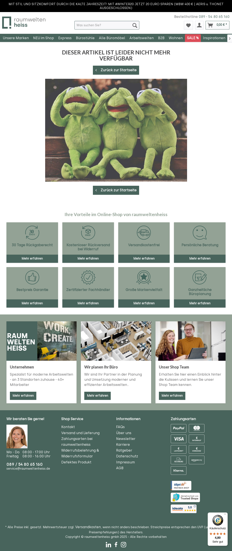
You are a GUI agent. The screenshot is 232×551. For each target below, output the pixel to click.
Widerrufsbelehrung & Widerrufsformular (80, 453)
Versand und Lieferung (80, 433)
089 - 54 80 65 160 (214, 17)
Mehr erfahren (23, 396)
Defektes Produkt (76, 462)
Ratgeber (124, 450)
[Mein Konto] (199, 25)
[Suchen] (134, 25)
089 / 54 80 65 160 (24, 464)
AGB (119, 468)
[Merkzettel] (188, 25)
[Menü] (225, 515)
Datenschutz (127, 456)
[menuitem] (106, 25)
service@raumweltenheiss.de (28, 469)
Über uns (123, 433)
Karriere (123, 445)
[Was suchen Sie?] (106, 25)
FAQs (120, 427)
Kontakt (68, 427)
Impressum (125, 462)
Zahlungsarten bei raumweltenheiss (76, 442)
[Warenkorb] (217, 25)
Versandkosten (88, 527)
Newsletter (125, 439)
